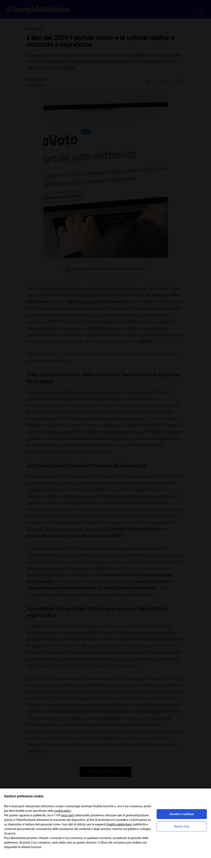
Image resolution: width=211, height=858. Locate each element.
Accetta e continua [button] (182, 814)
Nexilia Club (181, 826)
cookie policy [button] (62, 810)
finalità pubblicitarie (119, 824)
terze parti (67, 815)
